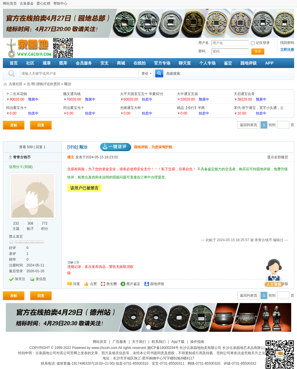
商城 (121, 63)
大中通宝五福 (187, 94)
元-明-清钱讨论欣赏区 (43, 84)
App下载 (177, 342)
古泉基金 (27, 3)
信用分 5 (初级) (20, 167)
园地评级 (248, 63)
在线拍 (139, 63)
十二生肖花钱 (16, 94)
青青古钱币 (21, 157)
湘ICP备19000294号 (163, 348)
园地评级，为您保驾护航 (136, 147)
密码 (201, 51)
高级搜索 (173, 73)
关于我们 (139, 342)
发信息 (41, 279)
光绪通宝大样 (130, 108)
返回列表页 (248, 125)
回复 (40, 125)
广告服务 (119, 342)
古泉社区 (28, 48)
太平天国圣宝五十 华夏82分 (141, 94)
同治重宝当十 (16, 108)
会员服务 (84, 63)
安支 (104, 63)
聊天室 (185, 63)
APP (269, 63)
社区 (30, 63)
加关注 (20, 279)
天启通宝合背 (244, 94)
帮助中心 (60, 3)
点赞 (93, 284)
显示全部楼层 (277, 157)
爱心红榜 (43, 3)
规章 (47, 63)
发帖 (13, 125)
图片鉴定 (133, 284)
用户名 (203, 43)
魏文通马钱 (72, 94)
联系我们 (159, 342)
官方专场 (162, 63)
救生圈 (111, 284)
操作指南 (197, 342)
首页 (14, 63)
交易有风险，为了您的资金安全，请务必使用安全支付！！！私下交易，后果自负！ (132, 169)
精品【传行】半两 (191, 108)
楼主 (70, 157)
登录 (257, 51)
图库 (63, 63)
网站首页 (10, 3)
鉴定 (228, 63)
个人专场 (207, 63)
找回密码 (287, 43)
